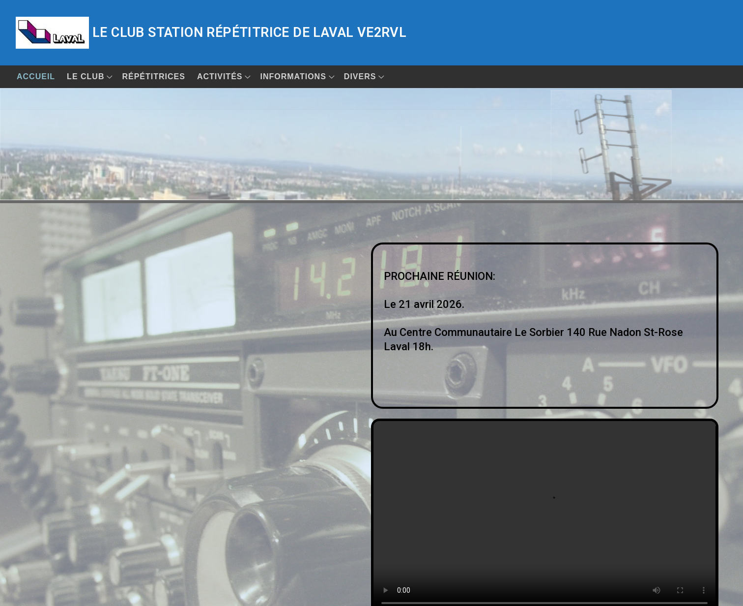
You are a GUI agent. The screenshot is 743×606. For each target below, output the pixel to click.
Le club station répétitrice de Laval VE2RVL (249, 32)
